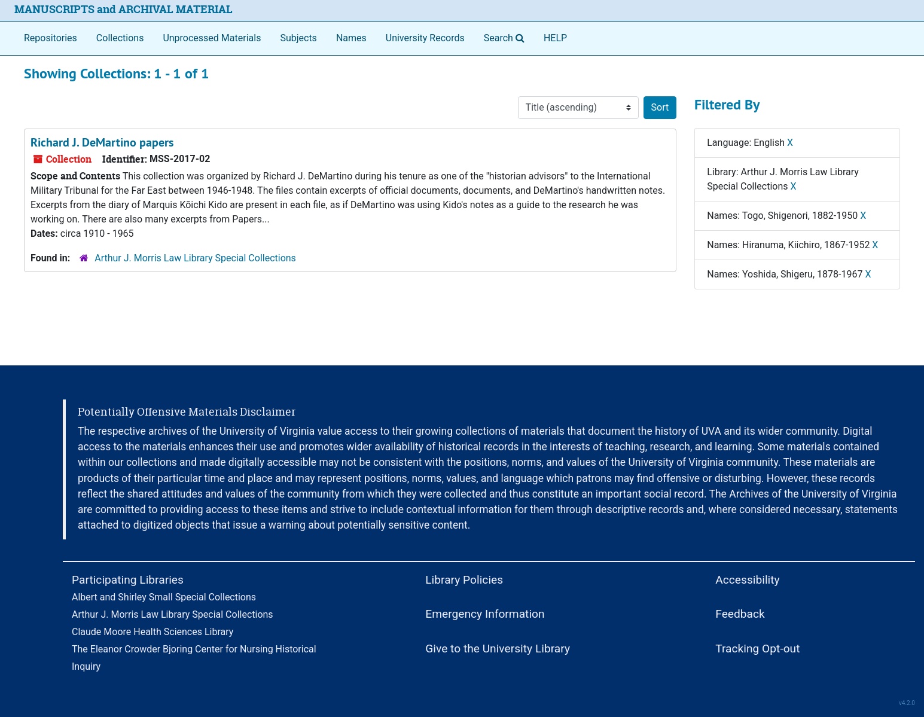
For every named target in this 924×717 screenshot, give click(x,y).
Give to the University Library (497, 648)
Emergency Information (484, 614)
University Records (425, 38)
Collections (120, 38)
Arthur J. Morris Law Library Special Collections (195, 258)
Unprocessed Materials (212, 38)
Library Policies (464, 580)
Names (351, 38)
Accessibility (747, 580)
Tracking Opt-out (757, 648)
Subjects (298, 38)
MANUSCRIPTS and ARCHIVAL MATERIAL (123, 9)
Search (506, 37)
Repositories (50, 38)
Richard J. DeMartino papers (102, 142)
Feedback (740, 614)
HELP (555, 38)
